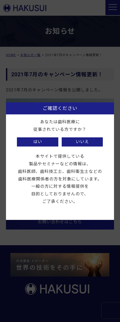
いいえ (82, 141)
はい (37, 141)
